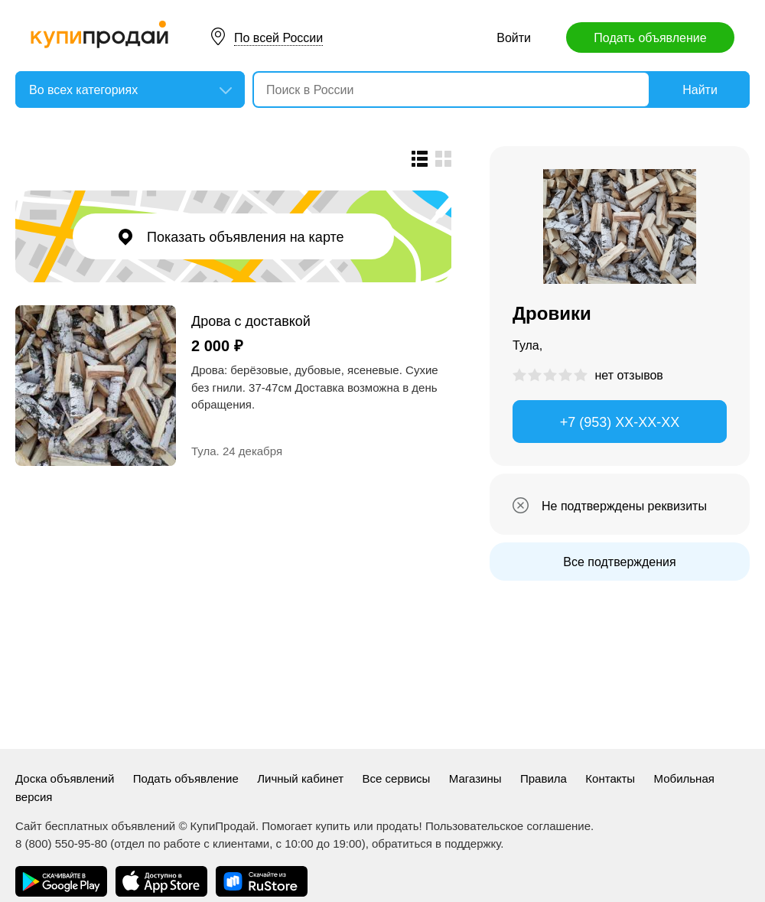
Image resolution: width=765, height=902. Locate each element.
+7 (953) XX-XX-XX (620, 422)
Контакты (610, 778)
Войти (513, 37)
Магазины (475, 778)
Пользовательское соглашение (508, 825)
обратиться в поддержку (436, 843)
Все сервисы (397, 778)
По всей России (278, 37)
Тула (203, 451)
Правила (543, 778)
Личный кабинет (300, 778)
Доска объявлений (64, 778)
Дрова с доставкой (251, 321)
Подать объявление (650, 37)
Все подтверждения (619, 561)
